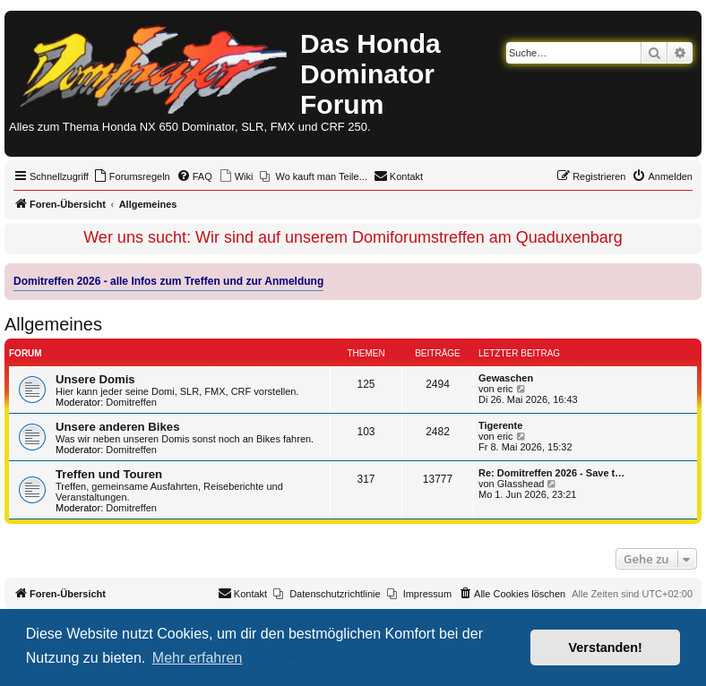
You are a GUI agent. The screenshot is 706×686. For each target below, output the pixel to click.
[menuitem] (131, 176)
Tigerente (500, 425)
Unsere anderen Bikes (118, 426)
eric (505, 388)
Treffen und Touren (109, 474)
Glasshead (521, 483)
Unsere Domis (95, 379)
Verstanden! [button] (605, 647)
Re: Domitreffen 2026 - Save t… (551, 472)
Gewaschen (505, 378)
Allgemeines (53, 324)
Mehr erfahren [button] (197, 657)
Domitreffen (131, 402)
